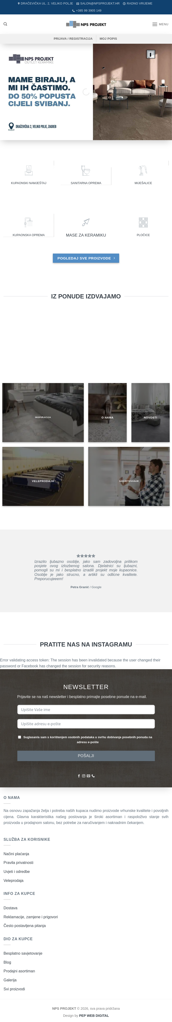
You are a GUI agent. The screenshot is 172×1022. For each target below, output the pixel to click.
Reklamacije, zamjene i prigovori (31, 917)
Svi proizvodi (14, 989)
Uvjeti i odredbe (17, 872)
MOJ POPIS (108, 38)
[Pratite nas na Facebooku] (78, 776)
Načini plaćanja (16, 854)
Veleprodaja (14, 881)
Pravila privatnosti (18, 863)
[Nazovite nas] (93, 776)
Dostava (10, 908)
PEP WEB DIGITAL (94, 1016)
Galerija (10, 980)
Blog (7, 962)
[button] (160, 24)
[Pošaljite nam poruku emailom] (88, 776)
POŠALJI (86, 756)
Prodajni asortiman (19, 971)
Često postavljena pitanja (25, 926)
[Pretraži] (5, 24)
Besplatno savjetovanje (23, 953)
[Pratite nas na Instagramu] (83, 776)
